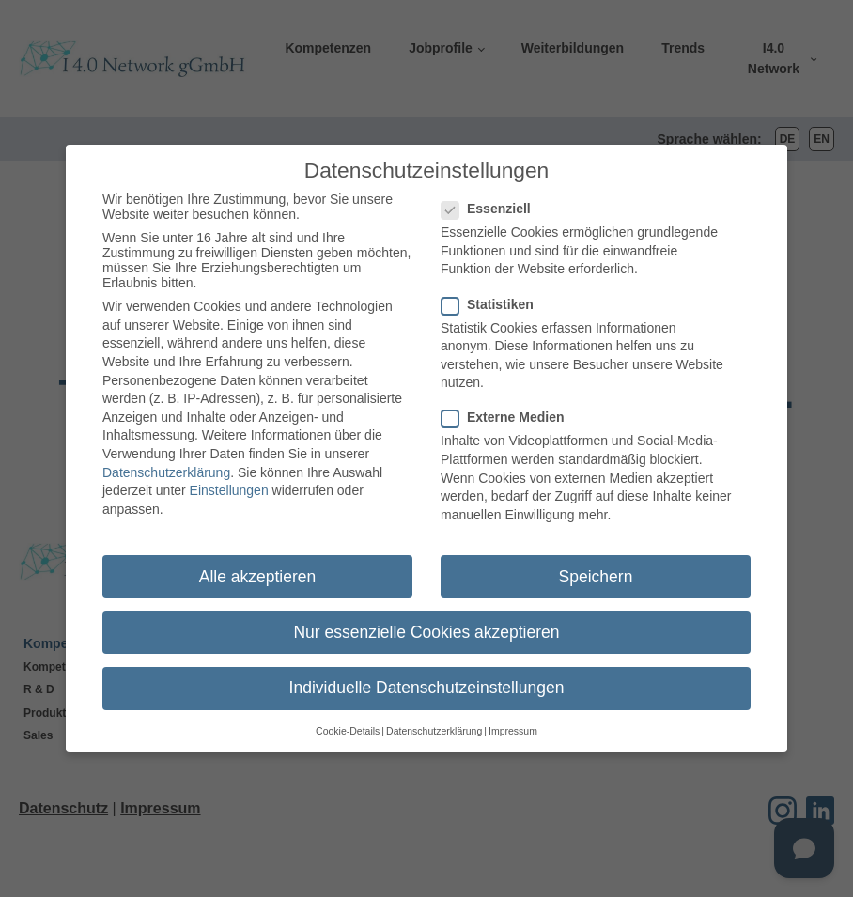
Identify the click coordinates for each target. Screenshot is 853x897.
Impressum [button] (513, 720)
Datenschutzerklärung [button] (434, 720)
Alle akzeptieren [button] (258, 566)
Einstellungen (229, 479)
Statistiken (493, 294)
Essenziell (492, 198)
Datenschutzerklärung (166, 462)
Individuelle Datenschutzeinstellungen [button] (427, 677)
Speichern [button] (596, 566)
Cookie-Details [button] (348, 720)
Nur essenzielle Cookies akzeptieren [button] (426, 621)
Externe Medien (508, 407)
